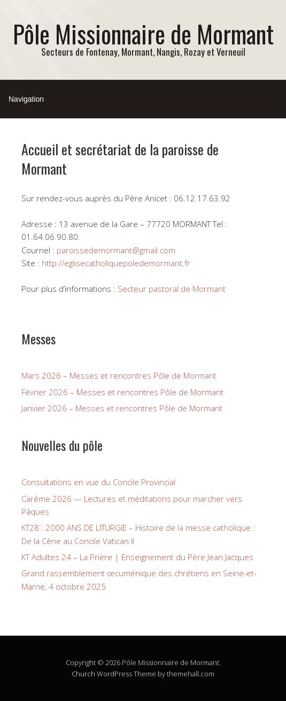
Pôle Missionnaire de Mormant (143, 33)
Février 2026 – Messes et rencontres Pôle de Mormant (122, 392)
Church (83, 674)
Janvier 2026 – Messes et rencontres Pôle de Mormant (121, 408)
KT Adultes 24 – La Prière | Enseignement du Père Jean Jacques (137, 557)
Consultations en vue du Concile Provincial (98, 482)
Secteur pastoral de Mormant (172, 288)
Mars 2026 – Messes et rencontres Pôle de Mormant (119, 375)
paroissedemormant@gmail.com (116, 250)
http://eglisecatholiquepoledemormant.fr (116, 263)
